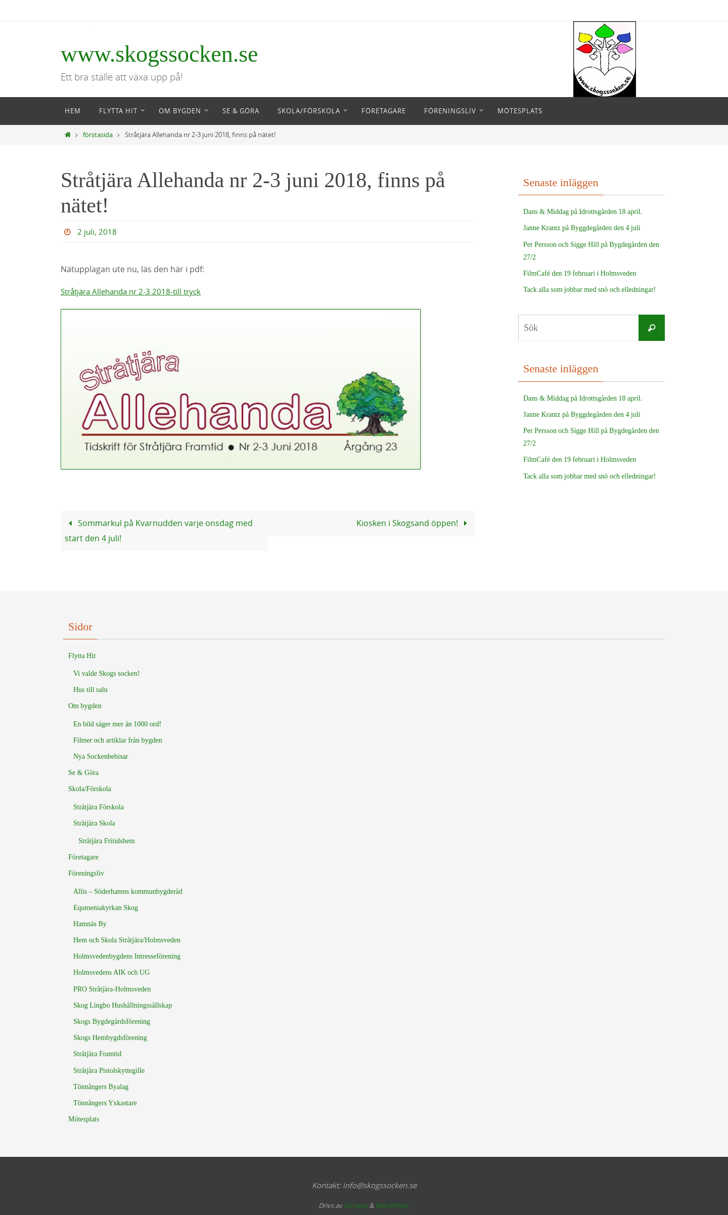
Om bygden (85, 706)
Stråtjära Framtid (97, 1054)
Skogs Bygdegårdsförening (111, 1021)
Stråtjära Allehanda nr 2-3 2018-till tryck (136, 291)
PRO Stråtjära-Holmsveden (112, 988)
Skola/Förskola (89, 789)
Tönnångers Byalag (100, 1086)
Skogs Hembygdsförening (110, 1038)
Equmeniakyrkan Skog (105, 907)
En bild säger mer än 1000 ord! (117, 723)
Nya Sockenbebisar (100, 756)
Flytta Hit (82, 655)
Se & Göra (83, 772)
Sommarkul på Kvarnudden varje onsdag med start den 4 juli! (159, 530)
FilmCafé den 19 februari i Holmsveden (579, 273)
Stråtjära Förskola (98, 806)
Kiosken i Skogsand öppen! (413, 523)
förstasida (98, 135)
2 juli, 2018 (97, 231)
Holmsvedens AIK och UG (111, 972)
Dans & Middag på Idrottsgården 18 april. (582, 211)
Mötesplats (83, 1119)
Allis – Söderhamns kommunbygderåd (128, 891)
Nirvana (356, 1204)
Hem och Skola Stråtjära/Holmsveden (126, 940)
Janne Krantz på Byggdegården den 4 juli (582, 228)
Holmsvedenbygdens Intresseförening (126, 956)
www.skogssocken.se (159, 54)
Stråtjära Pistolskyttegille (109, 1070)
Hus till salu (90, 689)
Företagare (83, 857)
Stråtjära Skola (94, 823)
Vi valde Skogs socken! (106, 673)
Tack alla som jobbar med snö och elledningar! (589, 289)
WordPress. (392, 1204)
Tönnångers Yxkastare (105, 1102)
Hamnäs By (90, 923)
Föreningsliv (86, 873)
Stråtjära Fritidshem (106, 840)
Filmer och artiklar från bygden (117, 740)
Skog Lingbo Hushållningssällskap (122, 1005)
